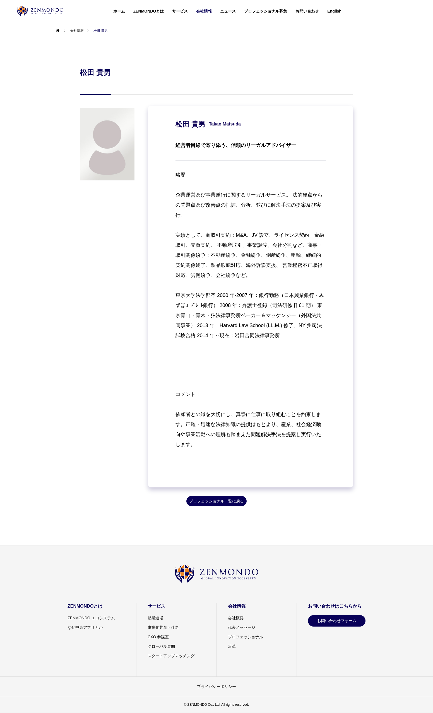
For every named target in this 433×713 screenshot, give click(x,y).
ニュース (228, 11)
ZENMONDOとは (148, 11)
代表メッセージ (241, 627)
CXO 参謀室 (158, 637)
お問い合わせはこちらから (335, 606)
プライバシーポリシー (216, 686)
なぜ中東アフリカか (85, 627)
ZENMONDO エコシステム (91, 618)
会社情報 (204, 11)
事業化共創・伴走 (163, 627)
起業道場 (155, 618)
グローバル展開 (161, 646)
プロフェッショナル (245, 637)
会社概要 (236, 618)
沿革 (232, 646)
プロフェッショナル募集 (265, 11)
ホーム (119, 11)
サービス (180, 11)
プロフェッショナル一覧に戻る (216, 501)
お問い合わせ (307, 11)
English (334, 11)
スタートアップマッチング (171, 656)
